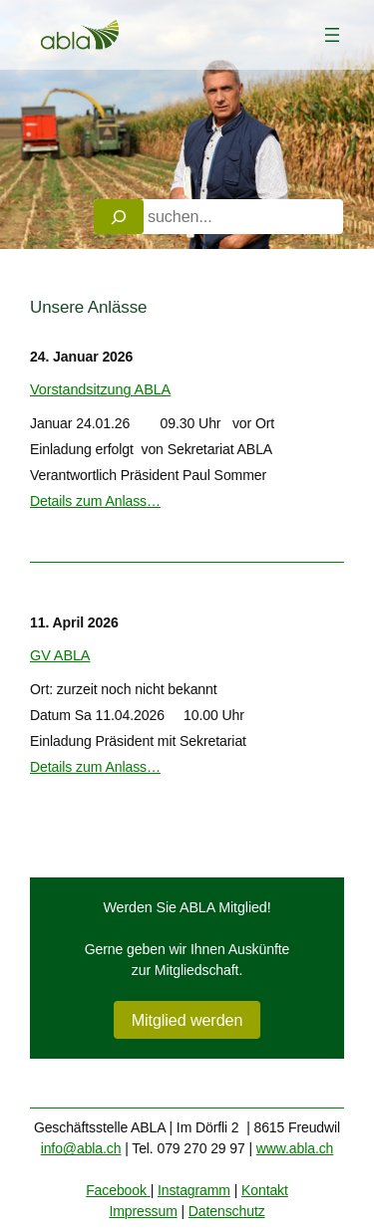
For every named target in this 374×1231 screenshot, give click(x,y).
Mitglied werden (187, 1020)
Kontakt (264, 1190)
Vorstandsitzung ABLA (100, 389)
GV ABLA (60, 655)
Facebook (118, 1190)
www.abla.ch (295, 1148)
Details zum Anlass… (95, 501)
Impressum (143, 1211)
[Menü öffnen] (332, 35)
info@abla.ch (81, 1148)
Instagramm (194, 1190)
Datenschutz (226, 1211)
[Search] (119, 216)
